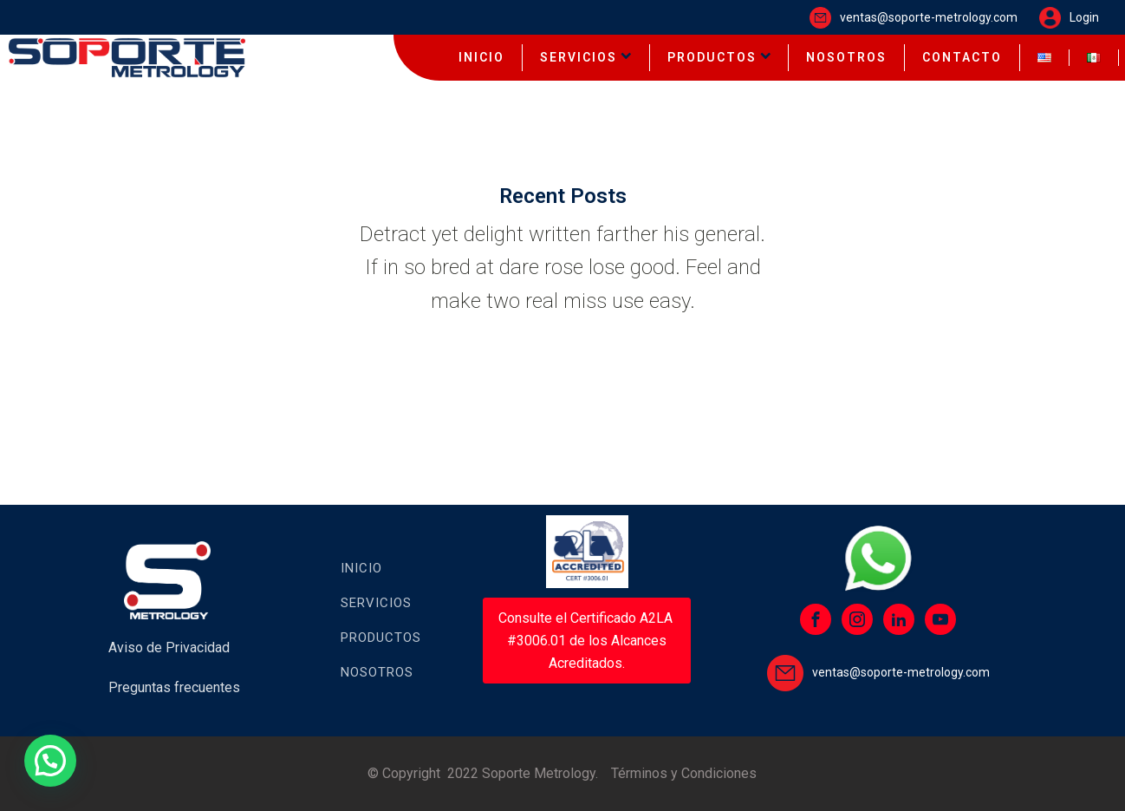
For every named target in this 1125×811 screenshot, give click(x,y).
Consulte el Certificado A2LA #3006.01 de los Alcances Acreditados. (587, 640)
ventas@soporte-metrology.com (929, 17)
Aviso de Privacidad (169, 647)
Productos (381, 637)
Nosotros (377, 672)
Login (1084, 17)
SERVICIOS (586, 57)
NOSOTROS (846, 57)
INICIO (481, 57)
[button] (50, 761)
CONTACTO (962, 57)
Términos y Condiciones (684, 773)
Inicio (361, 568)
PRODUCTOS (719, 57)
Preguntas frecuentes (174, 687)
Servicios (376, 603)
